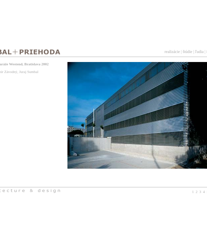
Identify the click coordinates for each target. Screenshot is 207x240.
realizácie (172, 51)
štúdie (187, 51)
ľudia (199, 51)
